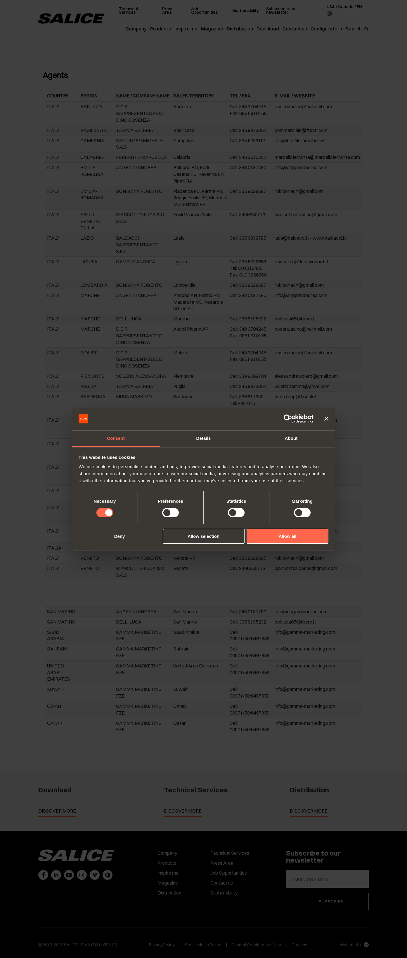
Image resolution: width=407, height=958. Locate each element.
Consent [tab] (116, 438)
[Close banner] (326, 419)
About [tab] (291, 438)
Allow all (288, 536)
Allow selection (203, 536)
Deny (119, 536)
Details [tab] (203, 438)
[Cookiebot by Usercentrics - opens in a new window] (288, 418)
